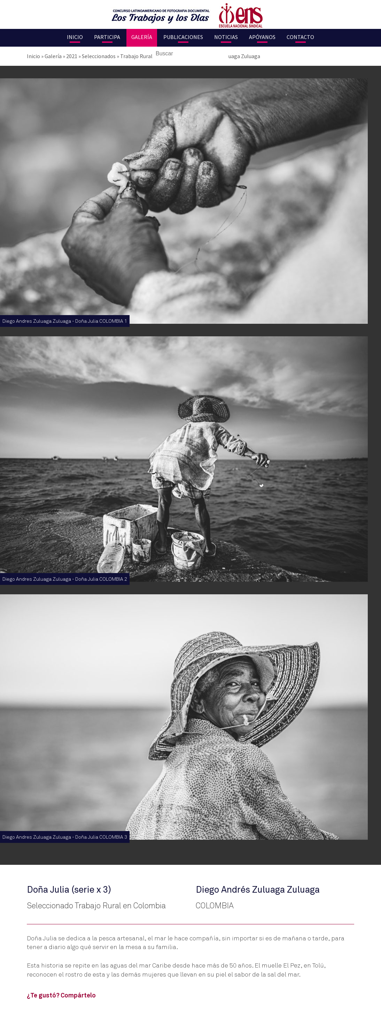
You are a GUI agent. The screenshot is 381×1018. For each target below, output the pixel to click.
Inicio (75, 36)
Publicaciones (183, 36)
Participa (107, 36)
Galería (141, 36)
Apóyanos (262, 36)
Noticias (226, 36)
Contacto (300, 36)
